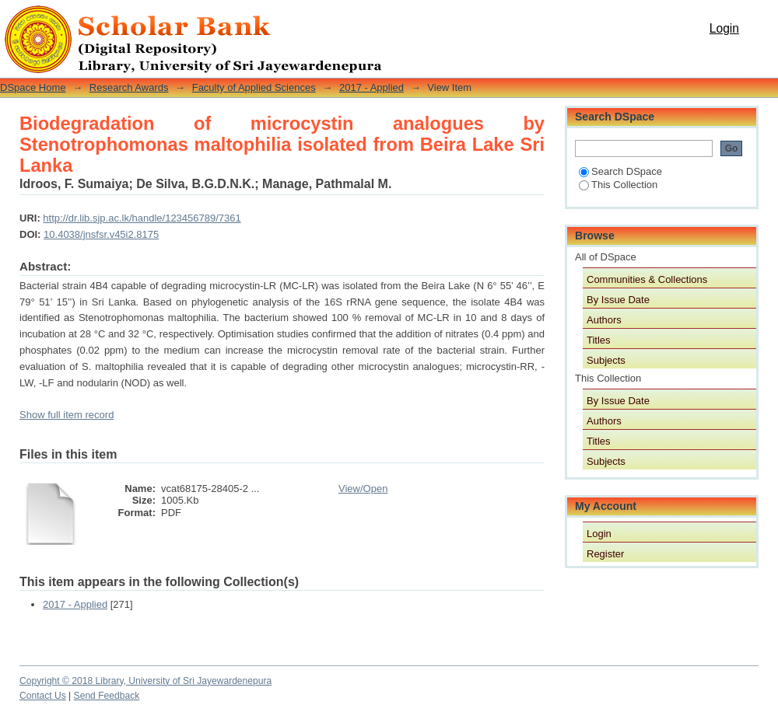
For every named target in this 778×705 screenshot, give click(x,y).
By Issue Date (618, 299)
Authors (604, 320)
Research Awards (129, 87)
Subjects (606, 360)
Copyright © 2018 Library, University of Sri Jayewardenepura (145, 680)
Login (724, 28)
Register (605, 554)
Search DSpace (620, 171)
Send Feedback (107, 695)
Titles (599, 340)
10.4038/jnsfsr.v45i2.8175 (101, 234)
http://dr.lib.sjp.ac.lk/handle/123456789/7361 (141, 218)
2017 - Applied (371, 87)
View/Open (362, 488)
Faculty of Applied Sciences (254, 87)
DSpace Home (33, 87)
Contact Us (42, 695)
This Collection (618, 184)
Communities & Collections (647, 279)
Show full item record (66, 415)
